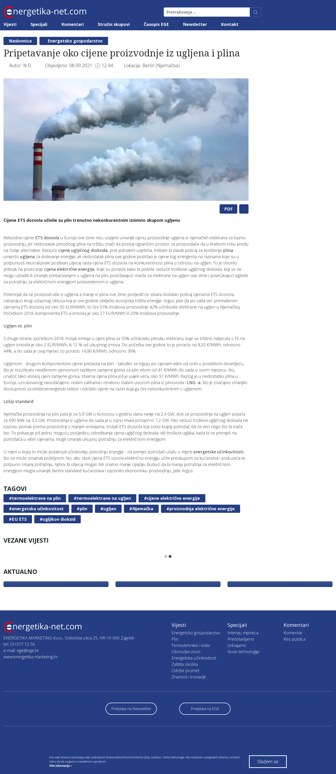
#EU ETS (18, 519)
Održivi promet (186, 670)
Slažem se (267, 761)
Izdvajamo (237, 645)
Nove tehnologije (243, 651)
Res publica (294, 639)
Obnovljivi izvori (186, 651)
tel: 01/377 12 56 (19, 644)
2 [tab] (170, 556)
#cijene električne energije (172, 498)
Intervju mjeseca (243, 632)
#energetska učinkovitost (36, 508)
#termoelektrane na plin (35, 498)
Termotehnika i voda (191, 645)
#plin (82, 508)
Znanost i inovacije (189, 677)
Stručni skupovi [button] (114, 24)
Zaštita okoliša (185, 664)
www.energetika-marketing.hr (31, 656)
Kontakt (229, 24)
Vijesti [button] (10, 24)
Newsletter (195, 24)
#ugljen (108, 508)
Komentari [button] (72, 24)
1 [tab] (165, 556)
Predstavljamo (241, 639)
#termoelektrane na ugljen (102, 498)
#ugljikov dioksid (57, 519)
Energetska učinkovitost (194, 658)
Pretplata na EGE (205, 708)
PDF (228, 209)
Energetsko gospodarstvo (75, 41)
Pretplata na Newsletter (131, 708)
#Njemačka (141, 508)
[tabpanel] (126, 139)
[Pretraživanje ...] (207, 12)
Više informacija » (60, 765)
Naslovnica (20, 41)
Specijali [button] (39, 24)
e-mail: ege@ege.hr (21, 650)
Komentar (293, 632)
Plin (175, 639)
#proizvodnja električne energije (200, 508)
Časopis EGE (156, 24)
